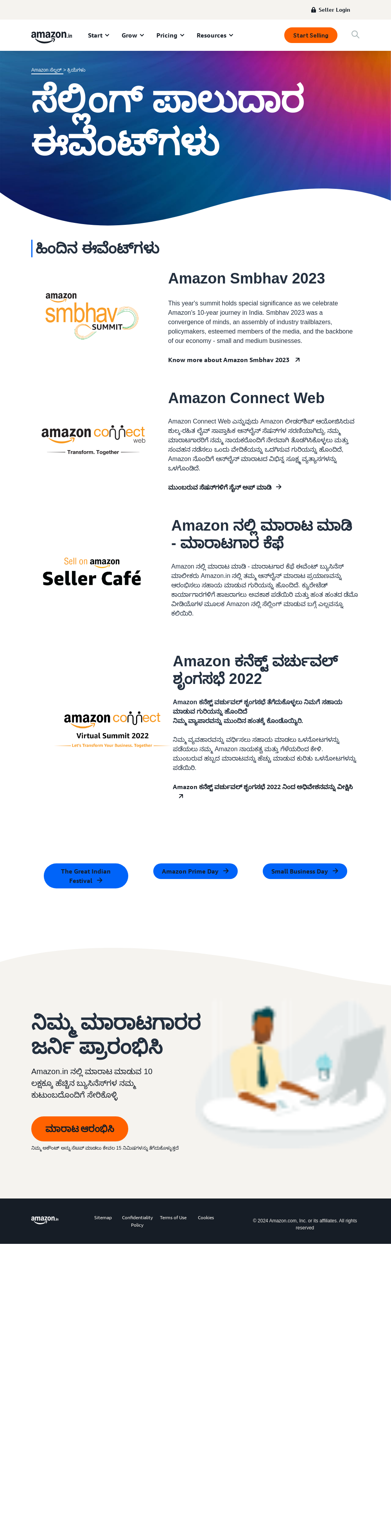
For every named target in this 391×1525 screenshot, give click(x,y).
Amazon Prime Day (190, 871)
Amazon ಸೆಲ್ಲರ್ (47, 70)
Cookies (206, 1217)
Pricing (167, 35)
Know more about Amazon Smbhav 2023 (228, 360)
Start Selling (310, 35)
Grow (129, 35)
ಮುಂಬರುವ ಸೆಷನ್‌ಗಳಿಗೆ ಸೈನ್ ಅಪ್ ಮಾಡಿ (219, 487)
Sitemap (103, 1217)
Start (95, 35)
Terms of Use (173, 1217)
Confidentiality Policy (137, 1221)
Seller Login (334, 9)
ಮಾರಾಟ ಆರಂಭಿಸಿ (79, 1128)
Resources (211, 35)
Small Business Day (299, 871)
